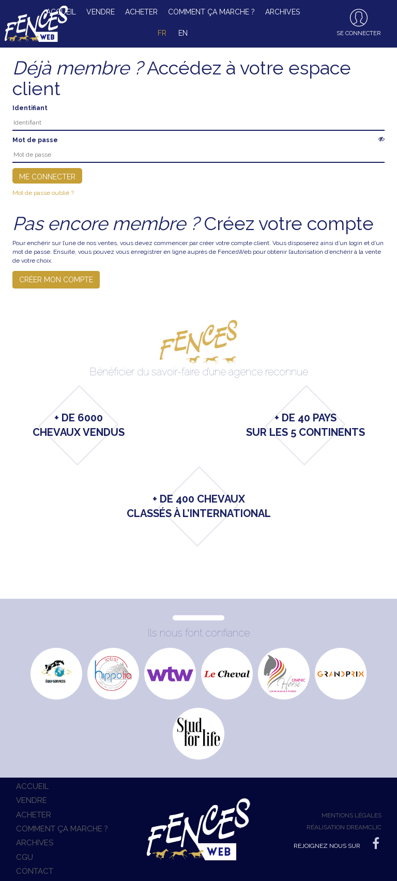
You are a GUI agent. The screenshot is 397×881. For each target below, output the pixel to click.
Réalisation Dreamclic (344, 827)
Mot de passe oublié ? (43, 192)
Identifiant (30, 108)
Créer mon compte (56, 280)
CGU (24, 857)
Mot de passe (35, 140)
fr (162, 33)
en (183, 33)
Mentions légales (351, 815)
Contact (34, 871)
